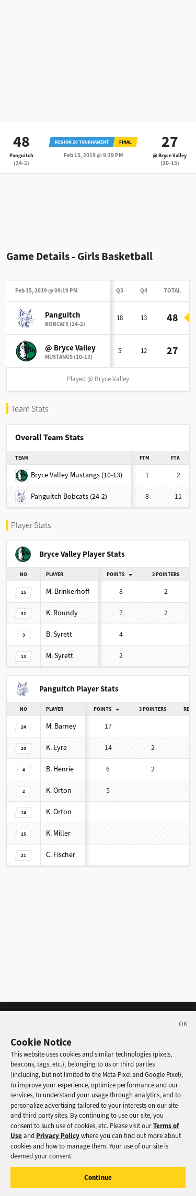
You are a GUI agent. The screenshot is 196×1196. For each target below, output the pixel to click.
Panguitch (21, 155)
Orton (59, 790)
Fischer (60, 855)
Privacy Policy (57, 1140)
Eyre (56, 748)
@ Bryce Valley (170, 155)
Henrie (60, 769)
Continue (98, 1182)
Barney (61, 726)
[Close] (183, 1030)
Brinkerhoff (67, 591)
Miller (58, 833)
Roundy (62, 613)
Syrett (59, 634)
